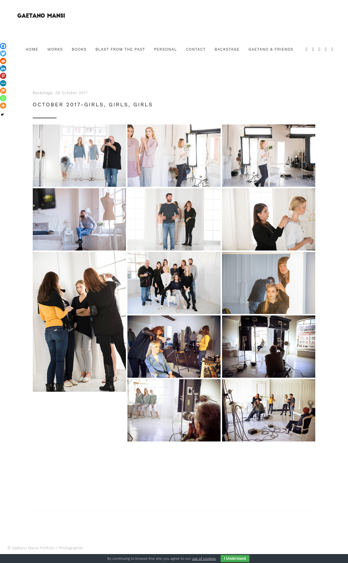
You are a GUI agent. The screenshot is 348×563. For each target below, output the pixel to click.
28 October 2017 (71, 93)
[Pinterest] (3, 76)
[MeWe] (3, 83)
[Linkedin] (3, 68)
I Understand (235, 558)
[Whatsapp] (3, 98)
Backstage (43, 93)
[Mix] (3, 91)
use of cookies (204, 558)
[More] (3, 105)
